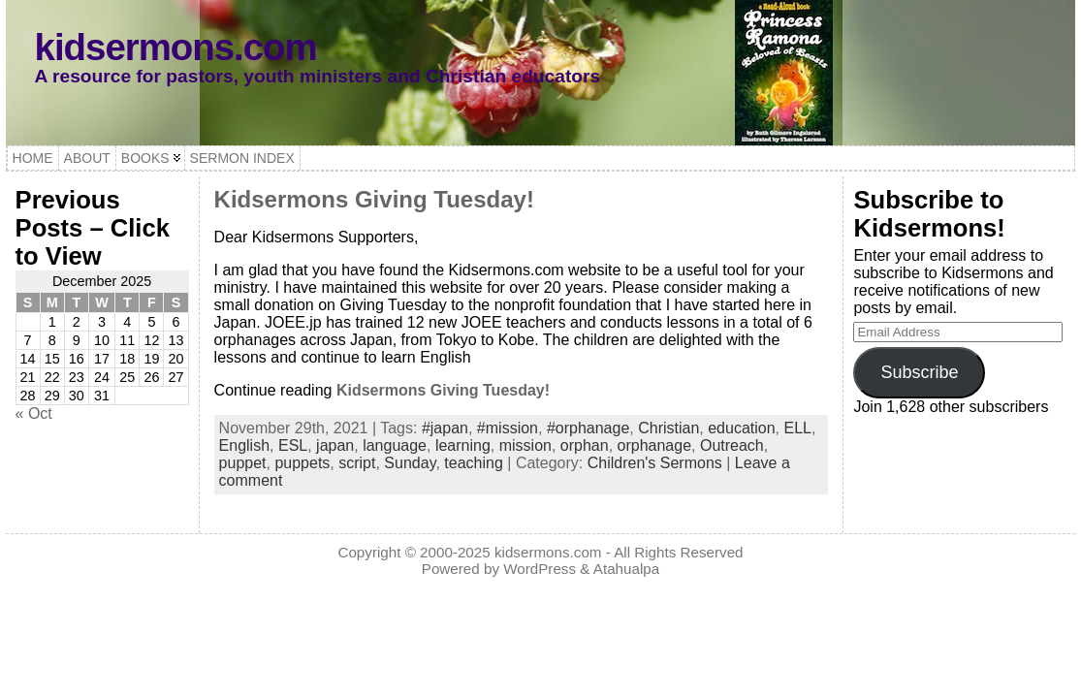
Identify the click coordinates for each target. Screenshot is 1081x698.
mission (525, 445)
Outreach (732, 445)
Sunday (409, 463)
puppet (243, 463)
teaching (473, 463)
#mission (507, 428)
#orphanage (588, 428)
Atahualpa (626, 568)
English (244, 445)
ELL (797, 428)
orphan (584, 445)
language (395, 445)
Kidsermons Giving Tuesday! (374, 199)
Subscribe (919, 372)
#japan (445, 428)
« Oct (34, 413)
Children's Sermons (655, 463)
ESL (292, 445)
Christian (668, 428)
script (356, 463)
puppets (302, 463)
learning (463, 445)
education (741, 428)
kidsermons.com (176, 47)
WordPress (539, 568)
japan (335, 445)
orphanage (655, 445)
